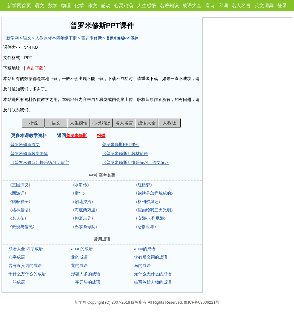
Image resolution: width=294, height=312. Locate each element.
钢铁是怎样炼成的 (154, 193)
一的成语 (16, 282)
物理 (66, 5)
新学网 (12, 38)
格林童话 (20, 210)
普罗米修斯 (91, 38)
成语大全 (191, 5)
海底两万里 (85, 210)
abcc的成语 (145, 248)
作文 (92, 5)
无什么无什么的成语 (153, 273)
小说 (33, 122)
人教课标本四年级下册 (56, 38)
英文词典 (264, 5)
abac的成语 (82, 248)
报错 (101, 135)
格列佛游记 (148, 201)
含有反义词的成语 (150, 257)
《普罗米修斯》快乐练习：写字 (39, 162)
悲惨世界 (146, 226)
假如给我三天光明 (154, 210)
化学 (79, 5)
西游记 (18, 193)
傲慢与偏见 (22, 226)
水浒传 (81, 184)
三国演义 (20, 184)
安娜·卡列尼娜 (151, 218)
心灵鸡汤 (123, 5)
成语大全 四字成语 (25, 248)
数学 (53, 5)
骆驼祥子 (20, 201)
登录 (282, 5)
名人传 (18, 218)
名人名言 (241, 5)
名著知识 (169, 5)
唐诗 (210, 5)
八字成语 (16, 257)
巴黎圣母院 (85, 226)
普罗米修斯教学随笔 (29, 153)
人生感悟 (146, 5)
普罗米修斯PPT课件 (120, 144)
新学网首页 (19, 5)
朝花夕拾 (83, 201)
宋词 (223, 5)
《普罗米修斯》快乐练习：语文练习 (135, 162)
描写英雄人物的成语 (153, 282)
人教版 (169, 122)
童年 (79, 193)
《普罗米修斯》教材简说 (125, 153)
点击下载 (35, 68)
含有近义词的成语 (25, 265)
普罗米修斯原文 (25, 144)
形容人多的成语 (85, 273)
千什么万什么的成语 (27, 273)
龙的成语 (79, 257)
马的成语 (142, 265)
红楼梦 (144, 184)
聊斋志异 (83, 218)
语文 (39, 5)
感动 (105, 5)
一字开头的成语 (85, 282)
